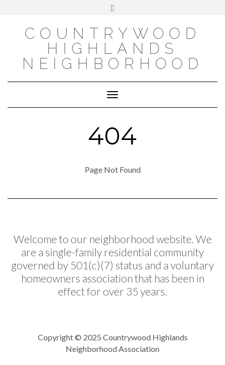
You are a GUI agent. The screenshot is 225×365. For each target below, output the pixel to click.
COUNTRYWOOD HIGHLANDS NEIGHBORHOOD (112, 48)
